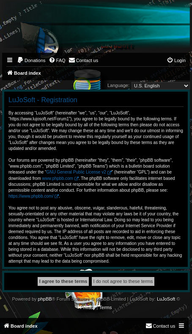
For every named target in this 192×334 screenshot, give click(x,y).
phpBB (45, 298)
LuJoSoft (166, 298)
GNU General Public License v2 (76, 172)
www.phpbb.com (57, 178)
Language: (118, 85)
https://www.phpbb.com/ (30, 196)
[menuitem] (31, 60)
